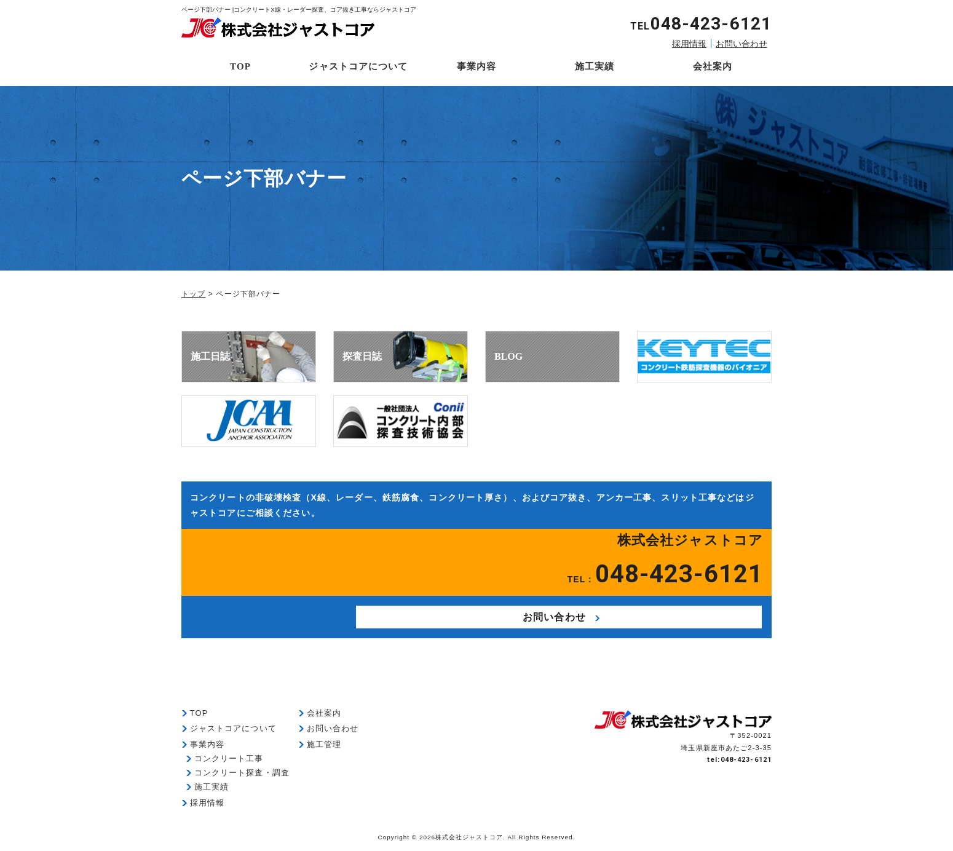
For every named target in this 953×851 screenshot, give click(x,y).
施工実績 (594, 66)
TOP (240, 66)
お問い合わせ (741, 44)
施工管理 (324, 749)
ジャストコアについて (358, 66)
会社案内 (712, 66)
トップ (193, 294)
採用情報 (689, 44)
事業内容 (476, 66)
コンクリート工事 (229, 763)
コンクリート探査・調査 (242, 777)
